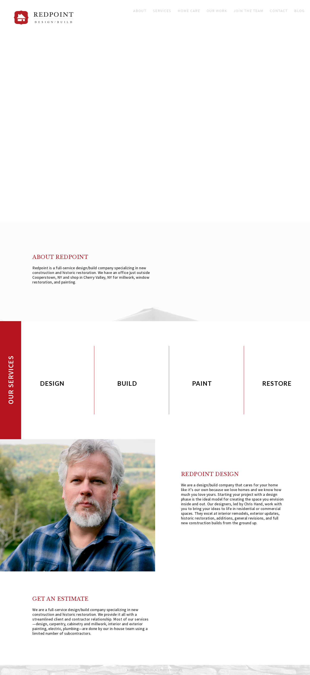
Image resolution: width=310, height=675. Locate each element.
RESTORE (277, 383)
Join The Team (248, 10)
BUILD (127, 383)
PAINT (202, 383)
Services (162, 10)
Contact (279, 10)
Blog (299, 10)
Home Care (189, 10)
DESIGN (52, 383)
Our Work (217, 10)
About (139, 10)
